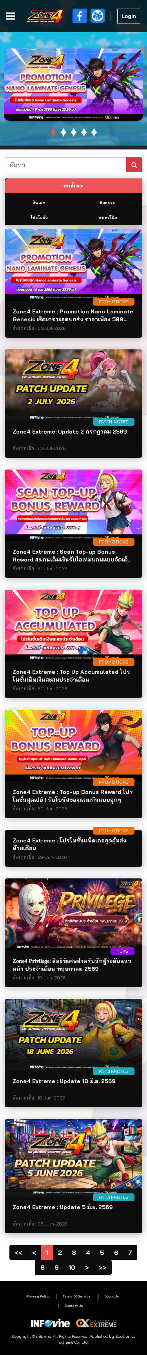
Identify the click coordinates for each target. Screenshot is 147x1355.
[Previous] (34, 1252)
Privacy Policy (38, 1296)
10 (72, 1267)
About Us (112, 1296)
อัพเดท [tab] (39, 202)
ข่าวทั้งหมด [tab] (73, 186)
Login (129, 16)
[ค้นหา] (66, 164)
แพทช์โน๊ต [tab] (108, 217)
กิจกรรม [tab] (108, 202)
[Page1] (18, 1252)
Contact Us (74, 1306)
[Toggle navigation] (12, 16)
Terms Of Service (77, 1296)
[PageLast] (103, 1267)
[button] (53, 132)
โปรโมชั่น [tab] (39, 217)
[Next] (87, 1267)
